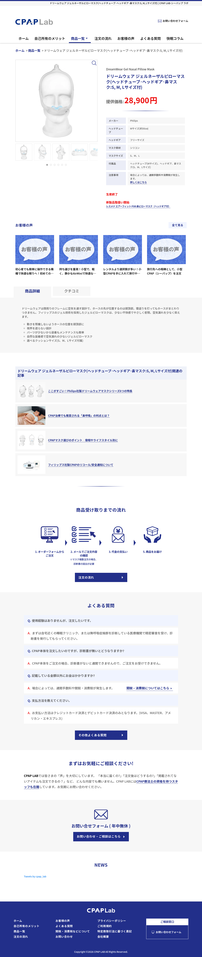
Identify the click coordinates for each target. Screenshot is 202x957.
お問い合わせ (64, 936)
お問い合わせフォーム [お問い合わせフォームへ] (175, 21)
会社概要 (103, 936)
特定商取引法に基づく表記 (114, 931)
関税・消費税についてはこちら (149, 688)
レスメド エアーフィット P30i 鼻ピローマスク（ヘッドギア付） (138, 206)
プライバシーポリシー (111, 921)
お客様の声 (125, 38)
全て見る (177, 225)
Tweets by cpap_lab (35, 878)
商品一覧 (80, 38)
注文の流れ (103, 38)
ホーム (24, 38)
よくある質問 (150, 38)
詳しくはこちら (138, 182)
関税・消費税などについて (73, 931)
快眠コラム (175, 38)
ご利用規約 (104, 926)
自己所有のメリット (49, 38)
